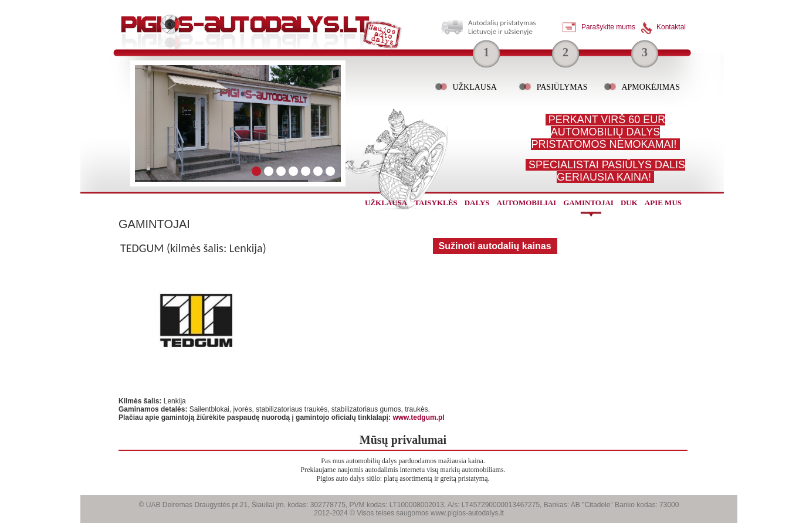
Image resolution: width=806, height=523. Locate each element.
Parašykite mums (608, 27)
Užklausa (474, 87)
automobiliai (527, 202)
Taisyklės (435, 202)
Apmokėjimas (650, 87)
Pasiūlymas (562, 87)
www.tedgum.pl (418, 417)
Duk (629, 202)
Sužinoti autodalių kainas (495, 246)
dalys (477, 202)
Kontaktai (671, 27)
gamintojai (588, 202)
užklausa (386, 202)
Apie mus (663, 202)
